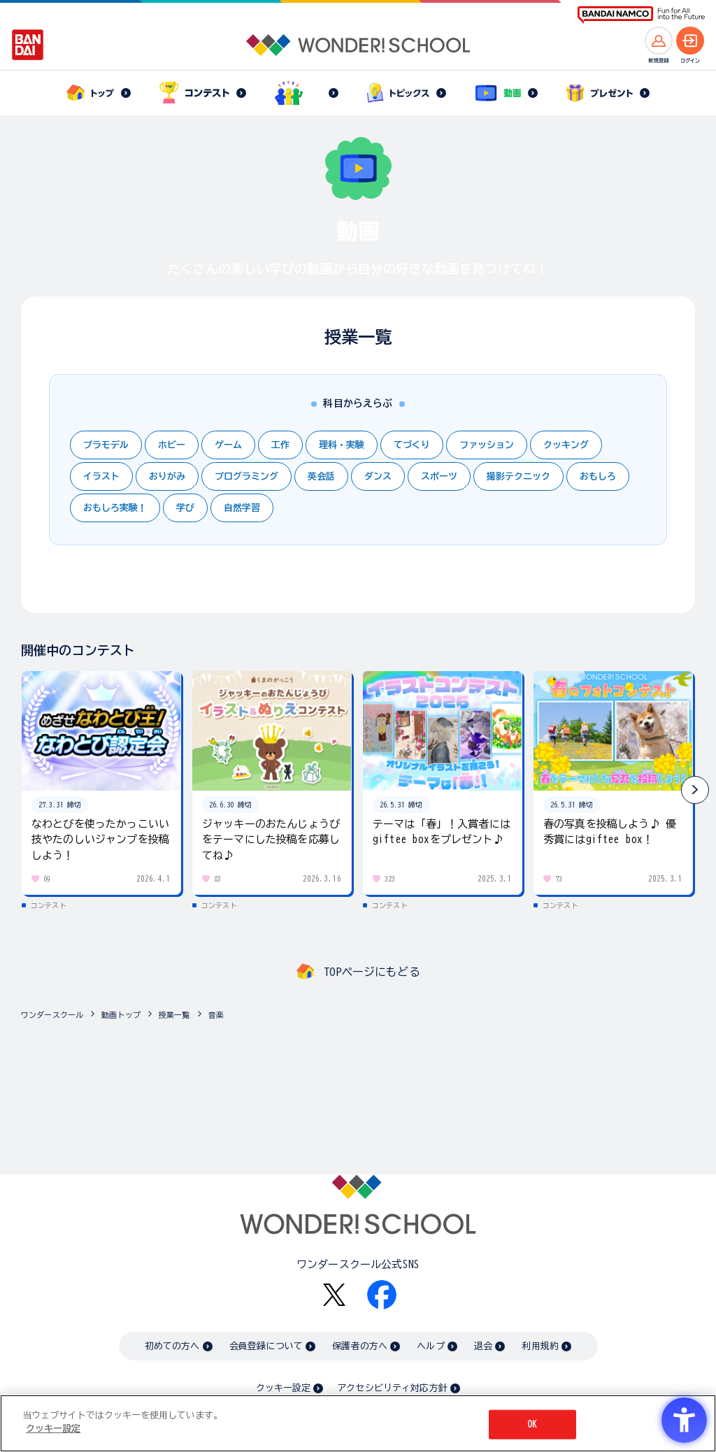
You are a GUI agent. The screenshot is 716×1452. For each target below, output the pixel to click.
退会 (483, 1346)
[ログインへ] (690, 41)
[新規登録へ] (659, 41)
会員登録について (266, 1346)
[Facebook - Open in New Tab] (381, 1294)
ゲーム (228, 445)
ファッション (486, 445)
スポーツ (439, 476)
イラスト (101, 476)
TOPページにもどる (372, 971)
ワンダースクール (52, 1015)
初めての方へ (172, 1346)
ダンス (378, 476)
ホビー (171, 445)
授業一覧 (174, 1015)
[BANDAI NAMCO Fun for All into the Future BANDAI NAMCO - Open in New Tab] (641, 15)
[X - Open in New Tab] (334, 1295)
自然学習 (242, 507)
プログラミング (246, 476)
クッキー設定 (283, 1388)
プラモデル (106, 445)
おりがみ (167, 476)
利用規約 (540, 1346)
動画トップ (121, 1015)
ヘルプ (430, 1346)
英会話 (321, 476)
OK (532, 1424)
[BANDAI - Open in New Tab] (28, 44)
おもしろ (598, 476)
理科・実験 (341, 445)
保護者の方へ (359, 1346)
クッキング (566, 445)
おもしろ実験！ (115, 507)
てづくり (412, 445)
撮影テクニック (518, 476)
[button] (695, 790)
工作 (280, 445)
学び (185, 507)
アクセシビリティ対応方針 (392, 1388)
